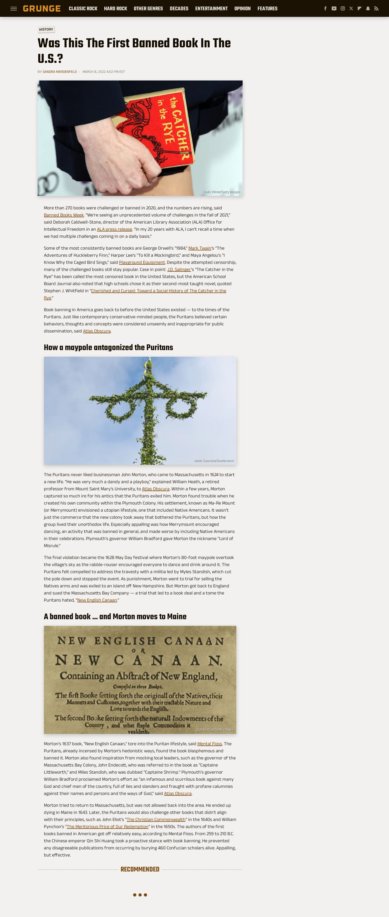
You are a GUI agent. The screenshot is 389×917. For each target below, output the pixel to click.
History (46, 29)
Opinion (242, 8)
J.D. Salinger (179, 269)
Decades (179, 8)
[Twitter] (351, 8)
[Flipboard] (359, 8)
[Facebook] (325, 8)
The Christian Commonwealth (156, 819)
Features (268, 8)
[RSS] (376, 8)
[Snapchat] (368, 8)
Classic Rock (83, 8)
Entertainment (211, 8)
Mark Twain (199, 248)
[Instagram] (343, 8)
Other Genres (148, 8)
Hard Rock (115, 8)
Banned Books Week (64, 215)
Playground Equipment (142, 262)
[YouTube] (334, 8)
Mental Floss (209, 743)
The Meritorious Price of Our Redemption (108, 826)
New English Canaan (97, 600)
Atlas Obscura (97, 331)
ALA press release (114, 229)
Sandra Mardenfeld (60, 71)
